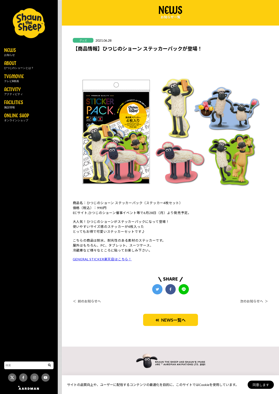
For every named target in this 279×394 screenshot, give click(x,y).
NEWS (10, 52)
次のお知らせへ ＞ (254, 301)
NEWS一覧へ (170, 320)
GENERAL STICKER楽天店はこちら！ (102, 259)
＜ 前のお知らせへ (87, 301)
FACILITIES (13, 104)
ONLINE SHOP (16, 118)
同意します (260, 385)
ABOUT (19, 65)
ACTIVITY (13, 91)
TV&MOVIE (14, 78)
